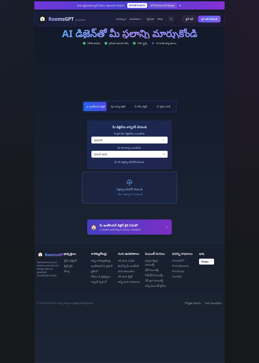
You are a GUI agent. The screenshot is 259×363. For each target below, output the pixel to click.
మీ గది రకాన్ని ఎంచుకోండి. (129, 147)
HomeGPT (178, 260)
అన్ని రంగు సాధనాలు (129, 281)
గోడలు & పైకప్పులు (101, 276)
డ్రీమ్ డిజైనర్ (70, 260)
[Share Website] (171, 19)
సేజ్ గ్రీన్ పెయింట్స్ (154, 275)
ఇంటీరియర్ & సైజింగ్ (101, 266)
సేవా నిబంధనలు (213, 303)
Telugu (207, 261)
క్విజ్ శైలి (150, 18)
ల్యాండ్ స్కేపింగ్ (99, 281)
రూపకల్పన (121, 18)
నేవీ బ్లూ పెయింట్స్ (154, 280)
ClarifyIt (177, 276)
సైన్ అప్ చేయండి (209, 18)
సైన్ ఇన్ (189, 18)
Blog (160, 18)
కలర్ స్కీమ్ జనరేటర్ (128, 266)
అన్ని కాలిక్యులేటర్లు (101, 260)
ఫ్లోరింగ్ (94, 271)
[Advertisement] (129, 73)
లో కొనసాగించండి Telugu (162, 5)
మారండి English (137, 5)
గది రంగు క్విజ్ (125, 276)
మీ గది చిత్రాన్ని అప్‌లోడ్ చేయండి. (129, 161)
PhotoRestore (180, 266)
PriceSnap (178, 271)
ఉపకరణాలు (136, 18)
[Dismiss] (180, 5)
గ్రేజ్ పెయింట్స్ (152, 270)
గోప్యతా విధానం (193, 303)
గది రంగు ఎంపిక (126, 260)
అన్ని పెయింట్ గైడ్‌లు (155, 285)
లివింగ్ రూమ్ (130, 154)
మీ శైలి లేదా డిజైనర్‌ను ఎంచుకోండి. (129, 133)
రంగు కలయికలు (126, 271)
